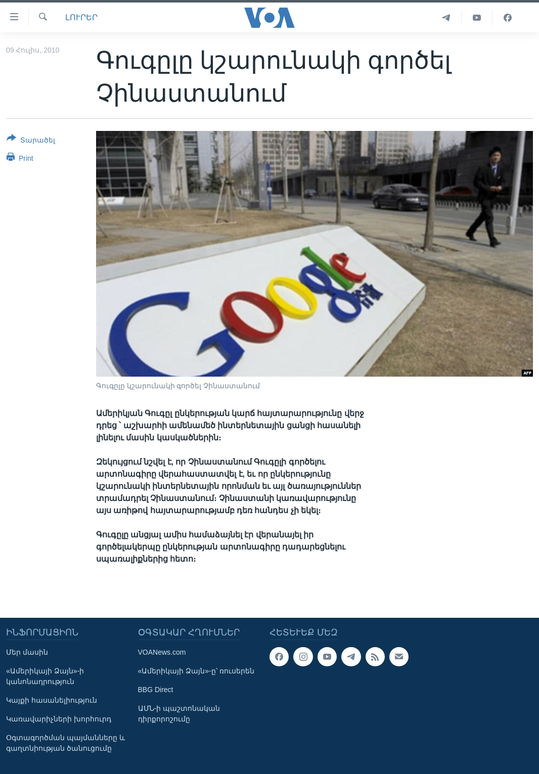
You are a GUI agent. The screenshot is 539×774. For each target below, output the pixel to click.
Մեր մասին (27, 652)
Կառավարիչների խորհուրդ (58, 719)
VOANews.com (162, 652)
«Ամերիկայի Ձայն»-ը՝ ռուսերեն (196, 671)
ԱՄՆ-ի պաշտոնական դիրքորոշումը (179, 713)
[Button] (31, 141)
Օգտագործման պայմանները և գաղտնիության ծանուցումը (65, 743)
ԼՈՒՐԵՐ (81, 17)
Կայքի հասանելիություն (51, 700)
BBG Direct (155, 690)
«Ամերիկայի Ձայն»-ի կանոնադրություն (45, 676)
